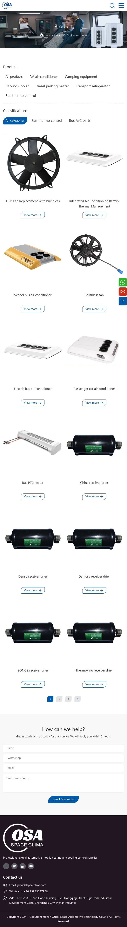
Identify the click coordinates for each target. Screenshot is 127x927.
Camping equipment (81, 77)
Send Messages (64, 799)
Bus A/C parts (80, 120)
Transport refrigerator (93, 86)
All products (14, 77)
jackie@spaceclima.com (31, 885)
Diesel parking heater (52, 86)
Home (48, 35)
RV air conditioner (44, 77)
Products (59, 35)
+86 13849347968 (36, 892)
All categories (15, 120)
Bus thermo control (77, 35)
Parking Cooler (17, 86)
